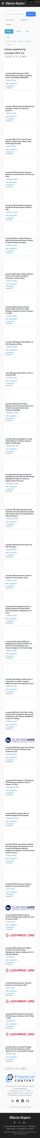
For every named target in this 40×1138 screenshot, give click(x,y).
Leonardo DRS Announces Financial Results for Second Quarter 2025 (18, 885)
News (14, 41)
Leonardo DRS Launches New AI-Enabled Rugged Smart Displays (17, 814)
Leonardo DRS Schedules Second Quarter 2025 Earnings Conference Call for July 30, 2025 (19, 917)
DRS (11, 87)
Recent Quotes (10, 20)
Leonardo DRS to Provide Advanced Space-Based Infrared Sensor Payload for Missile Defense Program (19, 240)
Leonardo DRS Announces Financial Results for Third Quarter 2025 (18, 577)
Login (31, 1)
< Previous (8, 56)
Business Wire (11, 85)
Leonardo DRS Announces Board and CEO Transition (18, 546)
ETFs (27, 31)
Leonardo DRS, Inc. (13, 83)
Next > (24, 56)
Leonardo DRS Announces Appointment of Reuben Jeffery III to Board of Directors (19, 108)
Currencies (20, 41)
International (28, 41)
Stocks (18, 31)
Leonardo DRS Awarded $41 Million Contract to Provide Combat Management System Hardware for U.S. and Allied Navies (19, 951)
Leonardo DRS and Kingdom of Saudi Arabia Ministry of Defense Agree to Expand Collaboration (18, 441)
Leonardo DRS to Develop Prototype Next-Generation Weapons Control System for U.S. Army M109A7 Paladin (19, 1049)
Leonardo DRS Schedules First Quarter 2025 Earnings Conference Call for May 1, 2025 (19, 1016)
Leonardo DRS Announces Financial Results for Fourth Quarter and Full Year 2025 (19, 174)
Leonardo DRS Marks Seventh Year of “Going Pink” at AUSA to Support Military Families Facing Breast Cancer (19, 681)
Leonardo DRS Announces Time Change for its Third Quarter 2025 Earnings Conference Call (19, 749)
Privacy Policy (13, 1095)
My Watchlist (24, 20)
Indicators (8, 24)
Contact (27, 1132)
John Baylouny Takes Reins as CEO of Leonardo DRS (19, 374)
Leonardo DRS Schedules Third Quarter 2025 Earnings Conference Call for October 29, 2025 (19, 782)
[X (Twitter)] (12, 1101)
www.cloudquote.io (21, 1088)
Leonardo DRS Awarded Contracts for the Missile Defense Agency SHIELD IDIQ (19, 207)
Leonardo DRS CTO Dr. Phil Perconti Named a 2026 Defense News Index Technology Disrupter (18, 141)
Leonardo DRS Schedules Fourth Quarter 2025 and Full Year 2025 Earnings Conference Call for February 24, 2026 (19, 310)
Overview (8, 41)
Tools (8, 37)
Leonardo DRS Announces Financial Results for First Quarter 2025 (18, 984)
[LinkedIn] (22, 1101)
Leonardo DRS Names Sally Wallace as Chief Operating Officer (19, 343)
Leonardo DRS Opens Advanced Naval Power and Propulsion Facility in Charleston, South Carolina (19, 276)
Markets (9, 31)
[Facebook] (17, 1101)
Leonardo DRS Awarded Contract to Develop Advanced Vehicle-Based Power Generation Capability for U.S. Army (18, 610)
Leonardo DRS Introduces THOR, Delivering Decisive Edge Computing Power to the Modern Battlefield (18, 75)
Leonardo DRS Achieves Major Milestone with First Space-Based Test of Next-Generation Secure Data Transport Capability (19, 407)
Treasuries (9, 44)
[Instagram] (27, 1101)
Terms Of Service (25, 1095)
